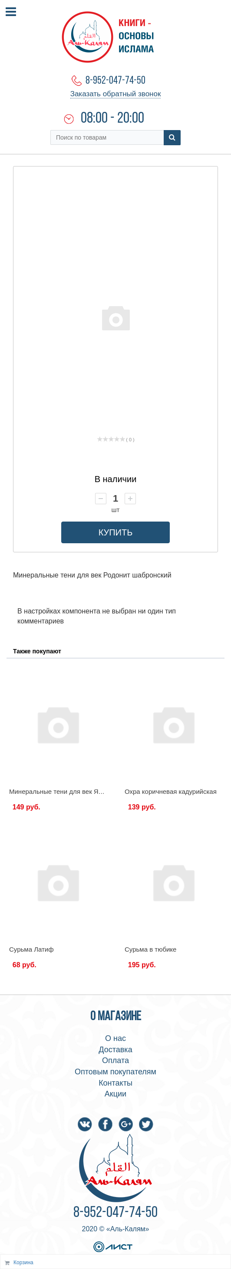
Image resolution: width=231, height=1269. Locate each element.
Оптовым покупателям (115, 1071)
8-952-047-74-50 (115, 80)
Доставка (115, 1049)
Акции (115, 1094)
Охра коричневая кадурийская (171, 791)
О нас (115, 1038)
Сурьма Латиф (31, 949)
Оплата (115, 1060)
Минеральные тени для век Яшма (60, 791)
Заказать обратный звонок (115, 94)
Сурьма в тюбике (150, 949)
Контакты (115, 1083)
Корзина (23, 1262)
